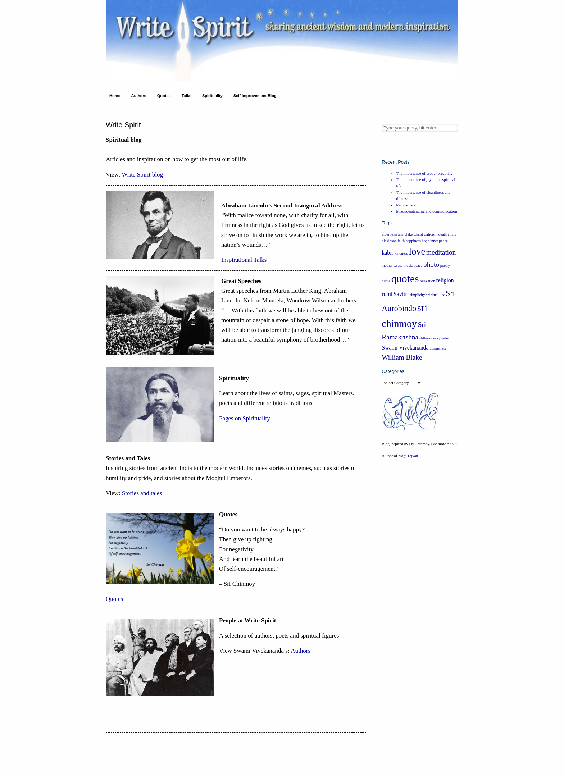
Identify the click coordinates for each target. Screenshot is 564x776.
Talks (186, 95)
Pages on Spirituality (244, 418)
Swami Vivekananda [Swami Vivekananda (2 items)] (405, 347)
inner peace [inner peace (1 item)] (439, 241)
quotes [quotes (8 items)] (405, 278)
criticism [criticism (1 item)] (430, 234)
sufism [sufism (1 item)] (446, 338)
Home (114, 95)
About (452, 444)
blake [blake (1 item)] (408, 234)
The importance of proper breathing (424, 173)
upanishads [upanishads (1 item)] (437, 348)
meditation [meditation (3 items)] (441, 252)
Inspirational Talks (244, 259)
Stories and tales (141, 493)
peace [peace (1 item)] (418, 266)
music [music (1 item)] (408, 266)
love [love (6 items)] (417, 251)
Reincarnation (407, 205)
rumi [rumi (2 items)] (387, 294)
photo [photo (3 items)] (431, 264)
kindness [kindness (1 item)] (401, 253)
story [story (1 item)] (436, 338)
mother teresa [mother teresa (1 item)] (392, 266)
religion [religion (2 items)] (445, 280)
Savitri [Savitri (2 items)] (401, 294)
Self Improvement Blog (255, 95)
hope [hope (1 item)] (425, 241)
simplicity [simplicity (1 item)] (417, 295)
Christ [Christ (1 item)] (418, 234)
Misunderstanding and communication (426, 211)
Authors (138, 95)
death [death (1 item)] (442, 234)
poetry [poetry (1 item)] (445, 266)
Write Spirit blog (142, 174)
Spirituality (212, 95)
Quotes (164, 95)
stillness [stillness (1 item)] (425, 338)
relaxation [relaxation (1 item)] (427, 281)
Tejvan (412, 455)
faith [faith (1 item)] (401, 241)
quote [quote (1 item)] (386, 281)
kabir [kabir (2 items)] (388, 253)
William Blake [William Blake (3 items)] (402, 357)
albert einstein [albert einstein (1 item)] (392, 234)
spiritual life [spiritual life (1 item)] (435, 295)
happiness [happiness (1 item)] (413, 241)
